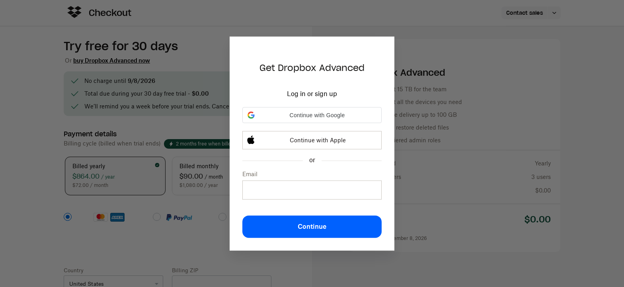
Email (249, 174)
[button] (312, 115)
